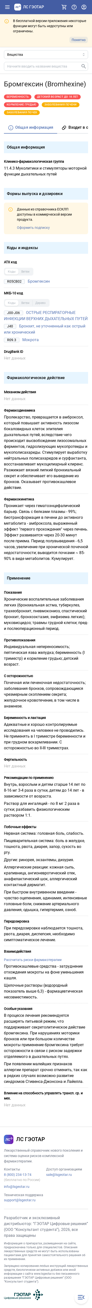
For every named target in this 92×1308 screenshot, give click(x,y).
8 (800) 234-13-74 (17, 1175)
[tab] (30, 128)
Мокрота (30, 339)
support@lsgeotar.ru (20, 1200)
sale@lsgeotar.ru (59, 1175)
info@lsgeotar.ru (16, 1187)
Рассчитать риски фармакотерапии (33, 959)
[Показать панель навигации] (7, 7)
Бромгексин (39, 281)
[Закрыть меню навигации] (81, 1297)
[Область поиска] (46, 54)
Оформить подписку (33, 227)
